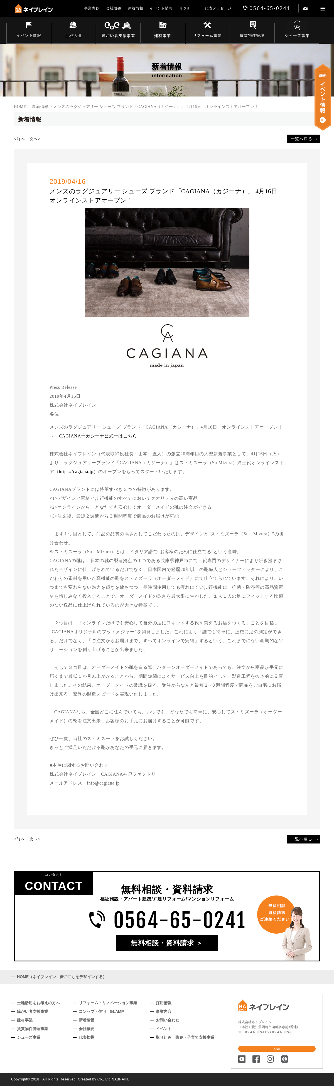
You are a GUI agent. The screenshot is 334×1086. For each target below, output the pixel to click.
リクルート (188, 8)
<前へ (19, 139)
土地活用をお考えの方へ (38, 1003)
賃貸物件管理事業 (32, 1028)
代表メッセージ (218, 8)
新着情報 (135, 8)
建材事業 (25, 1020)
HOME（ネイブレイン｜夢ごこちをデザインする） (62, 976)
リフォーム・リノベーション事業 (108, 1003)
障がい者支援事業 (32, 1011)
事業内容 (91, 8)
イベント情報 (161, 8)
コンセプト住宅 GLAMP (101, 1011)
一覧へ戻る (301, 139)
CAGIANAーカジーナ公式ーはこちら (98, 436)
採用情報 (163, 1003)
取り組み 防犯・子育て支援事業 (185, 1037)
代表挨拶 (86, 1037)
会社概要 (113, 8)
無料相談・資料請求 (162, 943)
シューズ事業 (28, 1037)
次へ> (35, 139)
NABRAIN (120, 1079)
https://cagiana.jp (76, 471)
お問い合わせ (167, 1020)
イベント (163, 1028)
